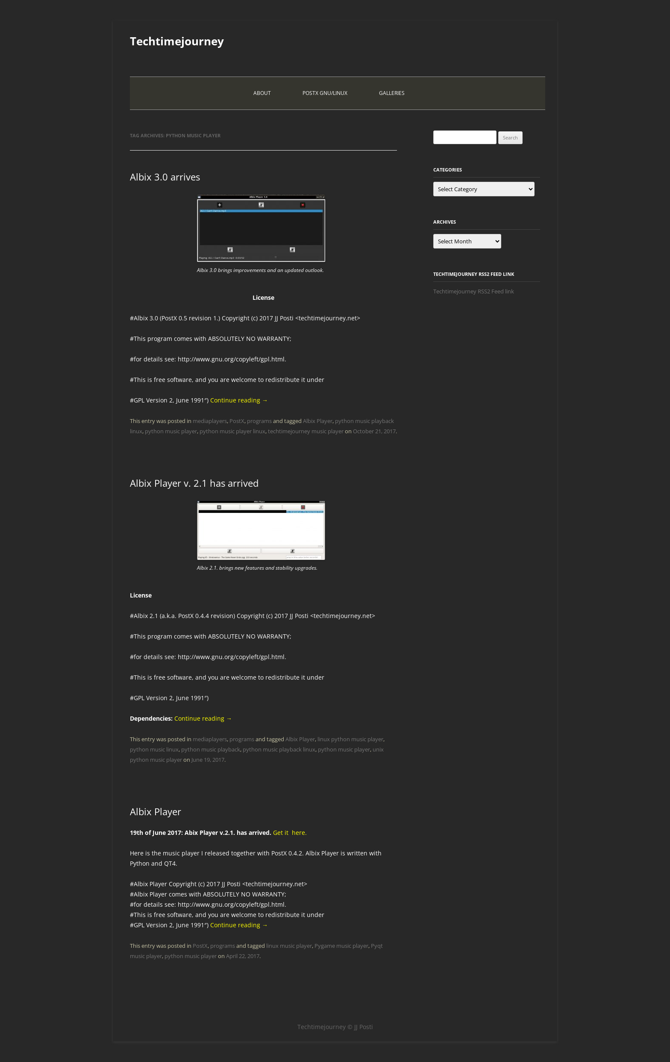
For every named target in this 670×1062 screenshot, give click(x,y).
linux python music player (350, 739)
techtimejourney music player (306, 431)
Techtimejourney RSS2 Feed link (473, 291)
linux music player (289, 946)
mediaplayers (210, 421)
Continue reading (239, 400)
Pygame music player (341, 946)
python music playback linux (279, 749)
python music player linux (232, 431)
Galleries (392, 93)
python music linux (154, 749)
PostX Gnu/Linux (325, 93)
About (262, 93)
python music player (171, 431)
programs (259, 421)
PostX (236, 421)
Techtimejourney (177, 41)
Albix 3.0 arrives (165, 176)
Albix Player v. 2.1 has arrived (194, 482)
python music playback (210, 749)
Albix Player (317, 421)
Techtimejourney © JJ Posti (335, 1027)
